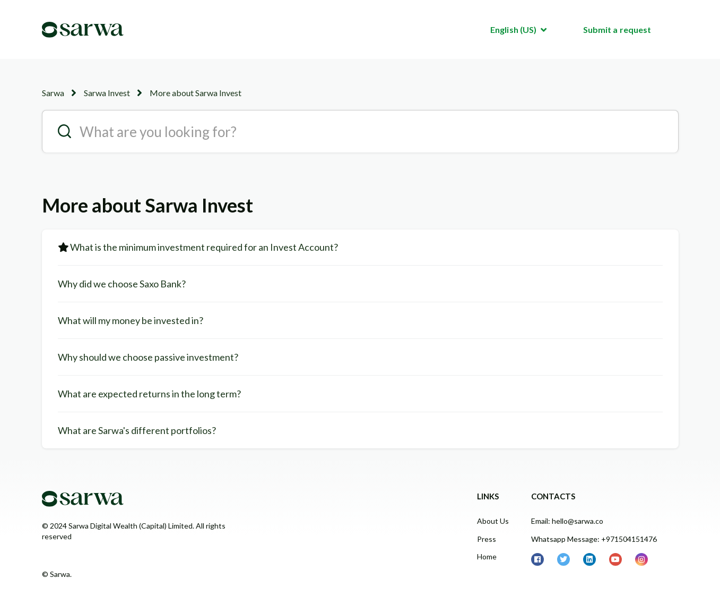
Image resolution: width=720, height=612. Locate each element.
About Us (493, 520)
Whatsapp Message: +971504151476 (594, 538)
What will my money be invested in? (130, 320)
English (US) (514, 29)
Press (486, 538)
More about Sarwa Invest (195, 93)
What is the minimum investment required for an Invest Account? (204, 247)
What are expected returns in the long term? (149, 394)
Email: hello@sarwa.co (567, 520)
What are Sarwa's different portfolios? (137, 430)
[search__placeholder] (360, 131)
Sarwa (53, 93)
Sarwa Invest (107, 93)
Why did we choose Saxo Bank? (122, 284)
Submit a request (617, 29)
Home (487, 556)
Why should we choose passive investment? (148, 357)
